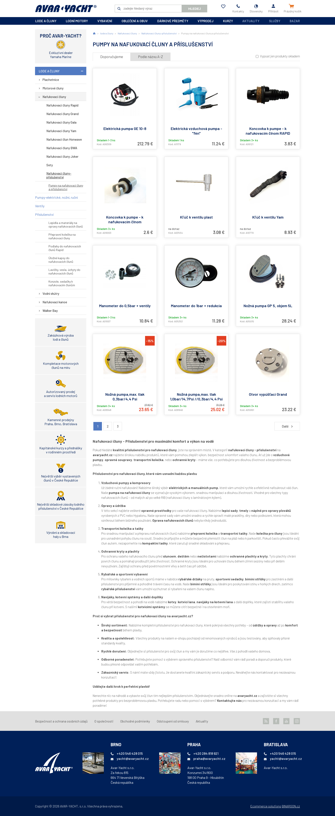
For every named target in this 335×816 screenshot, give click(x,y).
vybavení (104, 21)
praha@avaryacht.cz (209, 758)
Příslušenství (44, 214)
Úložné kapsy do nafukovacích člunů (60, 259)
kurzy (228, 21)
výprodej (205, 21)
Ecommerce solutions (265, 806)
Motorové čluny (53, 88)
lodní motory (77, 21)
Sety (49, 165)
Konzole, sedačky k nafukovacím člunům (61, 283)
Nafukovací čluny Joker (62, 156)
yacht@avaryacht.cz (133, 758)
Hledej (194, 8)
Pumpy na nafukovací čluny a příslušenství (65, 187)
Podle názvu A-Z (150, 56)
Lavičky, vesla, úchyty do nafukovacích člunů (64, 271)
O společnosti (103, 721)
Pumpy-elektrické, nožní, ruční (56, 197)
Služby (274, 21)
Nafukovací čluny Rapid (62, 105)
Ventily (39, 206)
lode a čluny (45, 21)
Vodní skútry (51, 293)
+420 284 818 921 (206, 753)
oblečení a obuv (135, 21)
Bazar (295, 21)
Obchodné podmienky (135, 721)
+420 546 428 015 (130, 753)
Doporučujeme (111, 56)
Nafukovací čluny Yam (61, 131)
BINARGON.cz (291, 806)
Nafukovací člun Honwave (64, 139)
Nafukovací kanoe (55, 302)
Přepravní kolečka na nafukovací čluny (62, 236)
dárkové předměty (172, 21)
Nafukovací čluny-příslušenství (58, 175)
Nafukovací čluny (54, 97)
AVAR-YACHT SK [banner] (66, 8)
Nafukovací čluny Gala (61, 122)
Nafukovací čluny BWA (61, 148)
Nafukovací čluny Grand (62, 114)
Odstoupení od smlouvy (173, 721)
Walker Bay (50, 310)
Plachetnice (51, 80)
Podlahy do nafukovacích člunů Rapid (64, 248)
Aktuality (250, 21)
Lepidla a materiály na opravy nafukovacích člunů (65, 224)
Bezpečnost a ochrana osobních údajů (61, 721)
